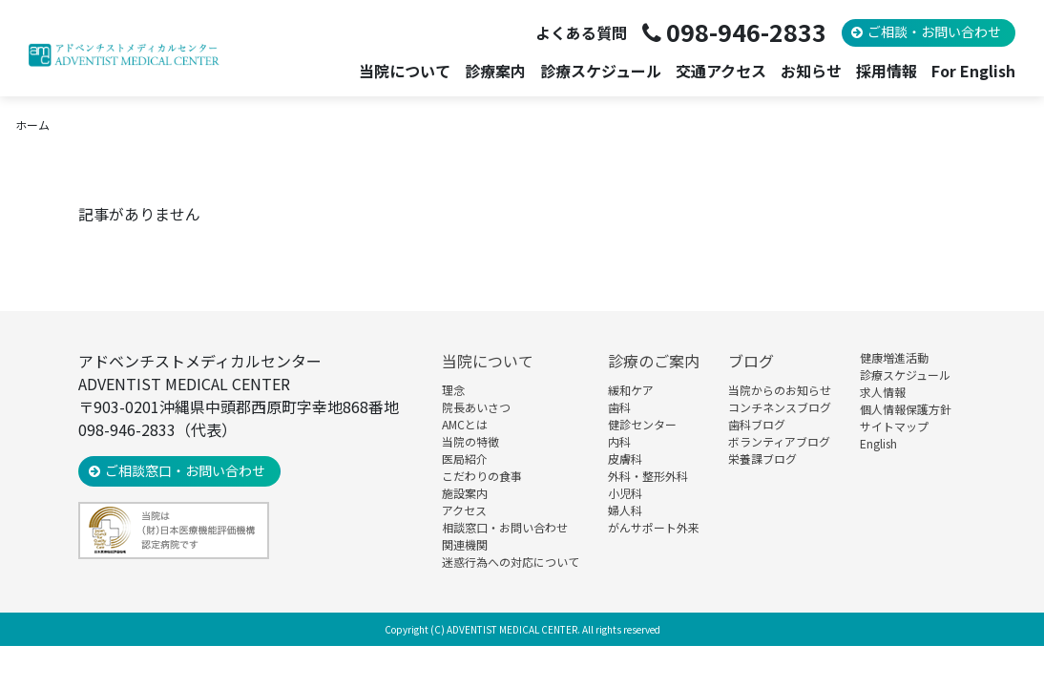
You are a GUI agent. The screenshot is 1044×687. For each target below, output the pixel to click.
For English (973, 71)
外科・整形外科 (648, 476)
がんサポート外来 (653, 527)
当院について (487, 360)
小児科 (625, 493)
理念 (453, 390)
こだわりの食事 (482, 476)
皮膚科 (625, 458)
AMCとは (465, 424)
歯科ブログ (756, 424)
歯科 (619, 407)
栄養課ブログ (762, 458)
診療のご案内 (653, 360)
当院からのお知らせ (779, 390)
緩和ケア (631, 390)
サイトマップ (894, 426)
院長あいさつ (476, 407)
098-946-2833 (746, 31)
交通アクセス (721, 71)
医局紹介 (465, 458)
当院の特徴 (470, 441)
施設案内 (465, 493)
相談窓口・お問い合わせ (505, 527)
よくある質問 (581, 32)
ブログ (751, 360)
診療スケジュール (600, 71)
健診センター (642, 424)
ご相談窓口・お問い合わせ (185, 470)
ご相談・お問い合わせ (934, 31)
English (878, 443)
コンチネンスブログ (779, 407)
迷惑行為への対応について (510, 561)
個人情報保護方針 (905, 409)
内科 (619, 441)
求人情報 (883, 392)
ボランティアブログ (779, 441)
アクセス (464, 510)
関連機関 (465, 544)
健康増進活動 (894, 357)
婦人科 (625, 510)
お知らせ (811, 71)
